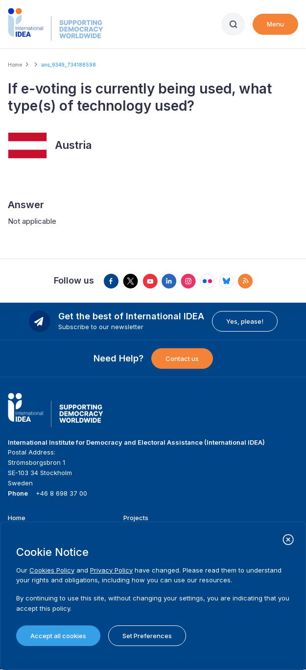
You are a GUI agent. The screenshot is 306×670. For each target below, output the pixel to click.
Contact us (182, 358)
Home (15, 65)
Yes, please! (244, 321)
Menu (275, 24)
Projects (135, 518)
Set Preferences (147, 636)
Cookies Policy (51, 570)
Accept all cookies (58, 636)
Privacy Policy (111, 570)
